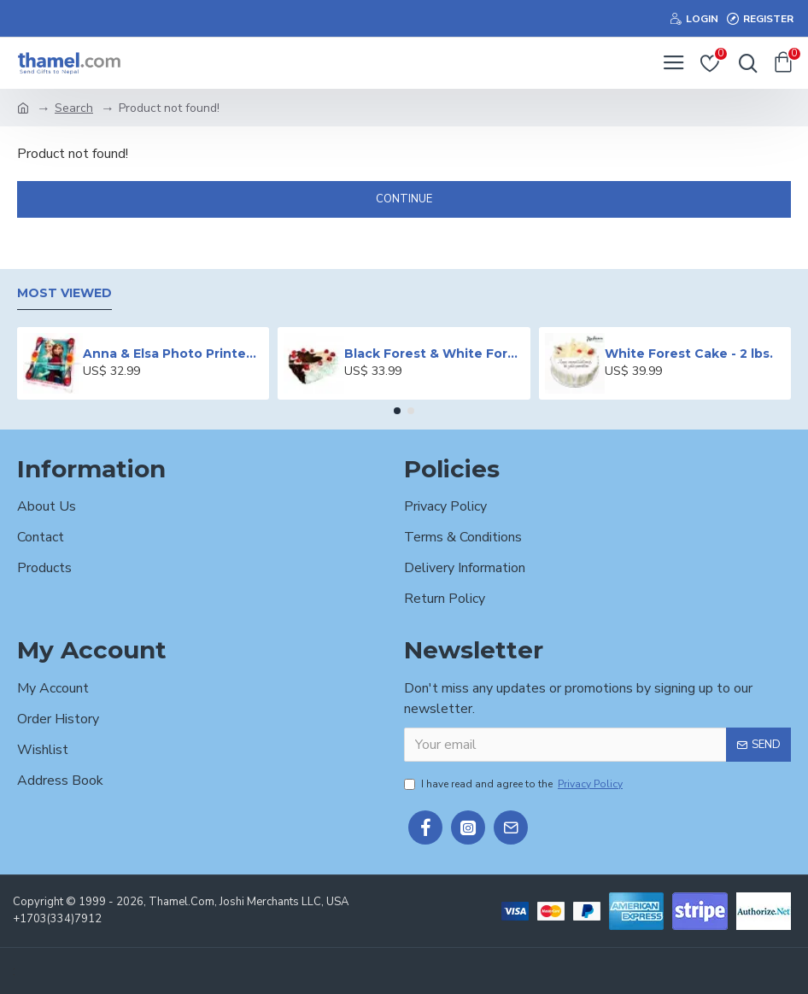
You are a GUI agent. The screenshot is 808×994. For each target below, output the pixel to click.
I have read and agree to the (514, 784)
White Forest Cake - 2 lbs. (689, 353)
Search (74, 108)
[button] (397, 410)
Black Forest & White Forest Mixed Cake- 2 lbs (434, 353)
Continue (404, 199)
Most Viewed (64, 293)
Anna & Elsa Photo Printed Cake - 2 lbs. (173, 353)
